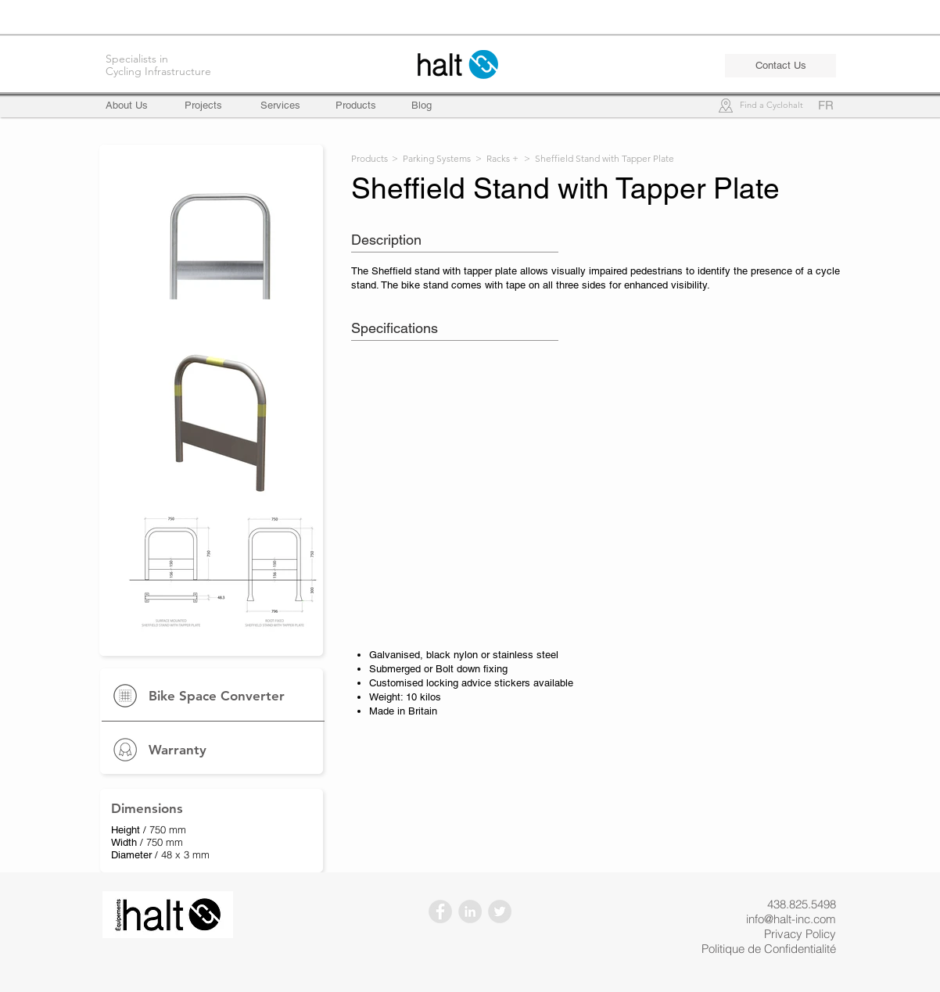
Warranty (177, 749)
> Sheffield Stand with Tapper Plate (599, 158)
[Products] (355, 105)
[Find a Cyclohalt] (771, 106)
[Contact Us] (780, 65)
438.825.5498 (801, 904)
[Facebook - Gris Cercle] (440, 911)
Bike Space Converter (217, 696)
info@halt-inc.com (791, 918)
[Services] (280, 105)
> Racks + (496, 158)
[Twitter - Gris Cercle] (499, 911)
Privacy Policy (800, 933)
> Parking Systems (431, 158)
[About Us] (133, 105)
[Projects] (203, 105)
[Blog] (421, 105)
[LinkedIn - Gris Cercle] (470, 911)
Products (369, 158)
